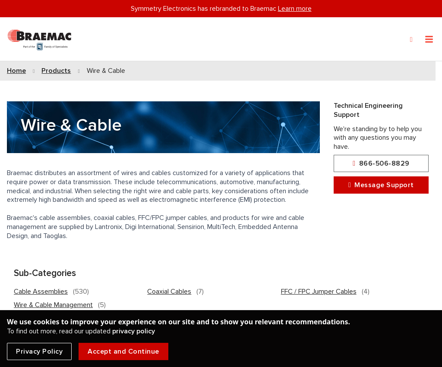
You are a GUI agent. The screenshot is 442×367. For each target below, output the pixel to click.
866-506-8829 (381, 163)
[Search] (411, 39)
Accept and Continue (123, 351)
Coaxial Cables (169, 291)
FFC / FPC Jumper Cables (319, 291)
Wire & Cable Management (53, 305)
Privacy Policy (39, 351)
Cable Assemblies (41, 291)
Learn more (295, 8)
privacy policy (133, 331)
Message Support (381, 185)
